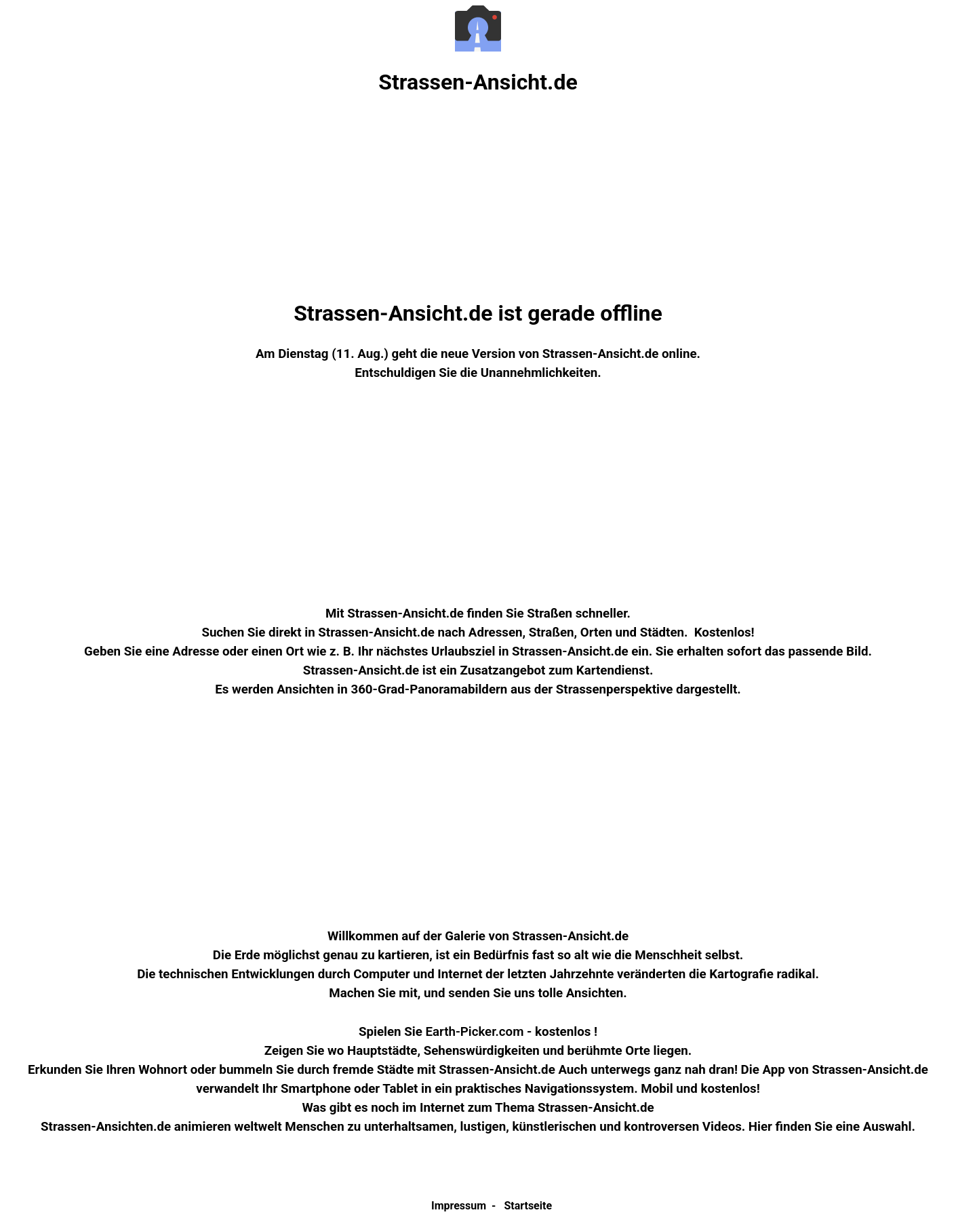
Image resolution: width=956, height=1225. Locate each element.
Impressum (458, 1205)
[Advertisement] (478, 198)
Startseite (528, 1205)
